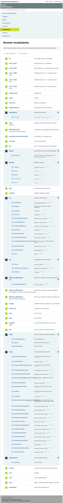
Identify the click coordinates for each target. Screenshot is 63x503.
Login (49, 1)
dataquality (13, 112)
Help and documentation (9, 13)
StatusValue (17, 444)
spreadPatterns (18, 250)
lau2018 (12, 323)
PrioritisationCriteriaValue (21, 425)
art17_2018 (13, 86)
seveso (11, 468)
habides (12, 193)
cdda (10, 98)
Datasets (4, 16)
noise (11, 352)
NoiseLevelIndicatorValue (21, 413)
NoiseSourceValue (19, 421)
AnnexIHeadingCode (20, 284)
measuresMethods (19, 222)
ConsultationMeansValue (21, 370)
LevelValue (17, 396)
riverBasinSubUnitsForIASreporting (24, 241)
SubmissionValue (19, 452)
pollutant (16, 272)
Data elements (6, 23)
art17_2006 (13, 73)
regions (16, 342)
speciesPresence (19, 246)
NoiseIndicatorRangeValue (21, 406)
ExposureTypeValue (20, 382)
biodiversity (13, 93)
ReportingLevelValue (20, 433)
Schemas (5, 26)
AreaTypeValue (18, 361)
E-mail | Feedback (7, 497)
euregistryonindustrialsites (18, 136)
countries (17, 155)
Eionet (9, 9)
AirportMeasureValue (20, 356)
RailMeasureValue (19, 429)
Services (4, 32)
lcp (10, 329)
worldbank (13, 487)
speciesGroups (18, 346)
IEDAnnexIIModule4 (16, 297)
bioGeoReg (17, 202)
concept (16, 167)
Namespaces (6, 36)
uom (10, 478)
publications (13, 458)
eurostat (12, 141)
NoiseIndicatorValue (20, 410)
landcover (12, 308)
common (12, 103)
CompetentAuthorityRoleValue (23, 365)
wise (10, 482)
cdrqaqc (16, 206)
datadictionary (14, 107)
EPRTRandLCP (14, 129)
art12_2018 (13, 68)
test (10, 473)
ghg (10, 188)
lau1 (10, 313)
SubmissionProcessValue (21, 448)
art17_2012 (13, 80)
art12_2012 (13, 63)
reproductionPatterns (20, 237)
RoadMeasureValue (19, 436)
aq (10, 58)
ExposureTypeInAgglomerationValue (24, 377)
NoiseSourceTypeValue (20, 417)
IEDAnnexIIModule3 (16, 290)
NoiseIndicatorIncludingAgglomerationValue (24, 400)
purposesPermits (19, 233)
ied (10, 259)
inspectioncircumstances (21, 268)
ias (10, 198)
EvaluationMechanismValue (22, 374)
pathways (17, 229)
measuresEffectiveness (21, 218)
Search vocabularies (10, 53)
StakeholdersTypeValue (21, 440)
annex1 (16, 264)
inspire (11, 303)
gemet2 (11, 162)
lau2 (10, 318)
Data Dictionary (15, 9)
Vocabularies (6, 29)
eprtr (10, 123)
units (15, 253)
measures (17, 214)
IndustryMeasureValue (20, 386)
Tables (4, 20)
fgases (11, 151)
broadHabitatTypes (19, 339)
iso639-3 (16, 391)
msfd (11, 334)
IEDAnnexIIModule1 (16, 278)
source (16, 174)
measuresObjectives (20, 226)
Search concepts (23, 53)
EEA (10, 2)
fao (10, 146)
